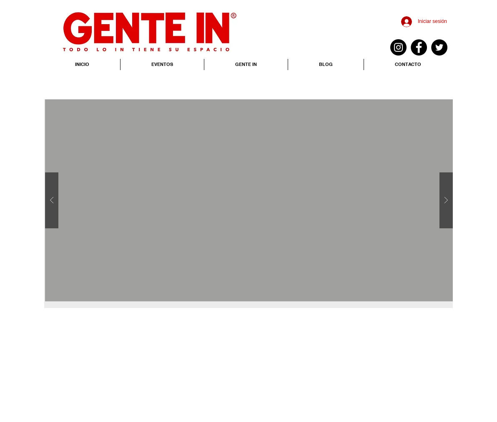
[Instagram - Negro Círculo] (398, 47)
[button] (249, 200)
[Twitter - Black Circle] (439, 47)
